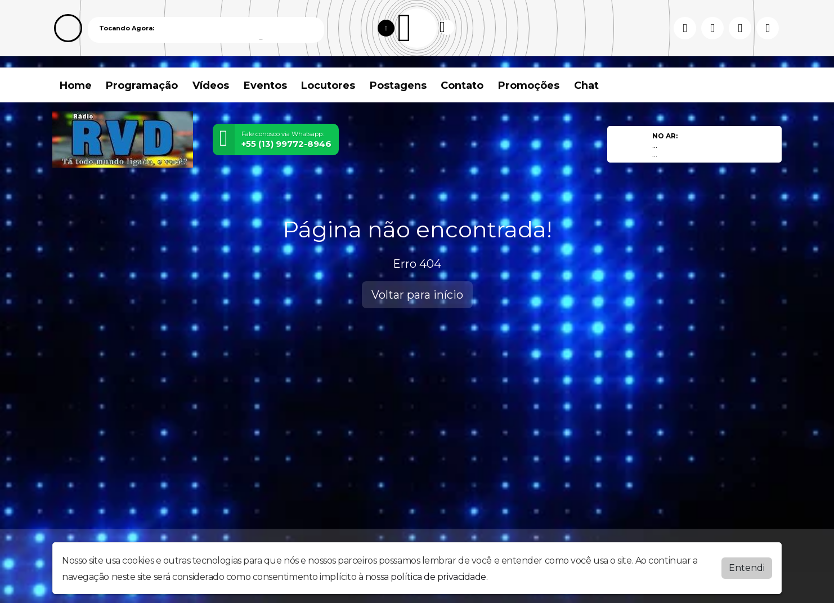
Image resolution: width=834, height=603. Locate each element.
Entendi (747, 567)
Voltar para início (417, 295)
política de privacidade (438, 577)
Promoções (528, 85)
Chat (586, 85)
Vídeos (210, 85)
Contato (462, 85)
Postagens (398, 85)
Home (76, 85)
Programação (142, 85)
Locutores (328, 85)
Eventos (265, 85)
